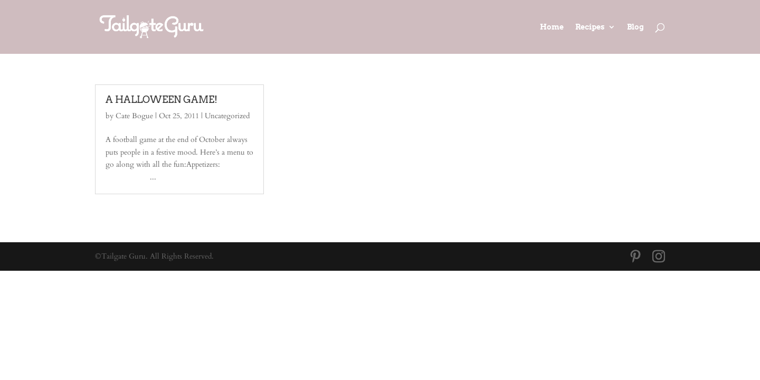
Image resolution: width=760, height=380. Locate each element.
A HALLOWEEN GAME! (161, 99)
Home (552, 27)
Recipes (590, 27)
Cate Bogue (134, 116)
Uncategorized (227, 116)
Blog (635, 27)
